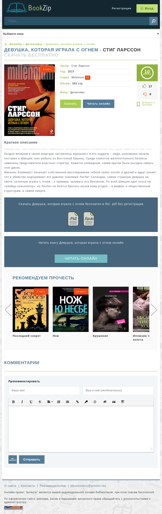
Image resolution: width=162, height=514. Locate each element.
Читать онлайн (81, 259)
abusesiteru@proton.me (88, 485)
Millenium (78, 77)
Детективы (77, 92)
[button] (13, 402)
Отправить (31, 459)
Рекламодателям (53, 485)
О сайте (10, 485)
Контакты (28, 485)
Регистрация (121, 8)
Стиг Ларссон (122, 49)
